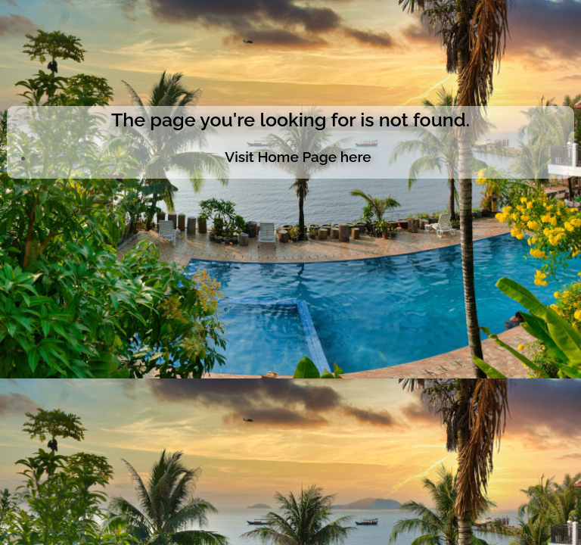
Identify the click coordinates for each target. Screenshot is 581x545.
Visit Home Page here (298, 156)
